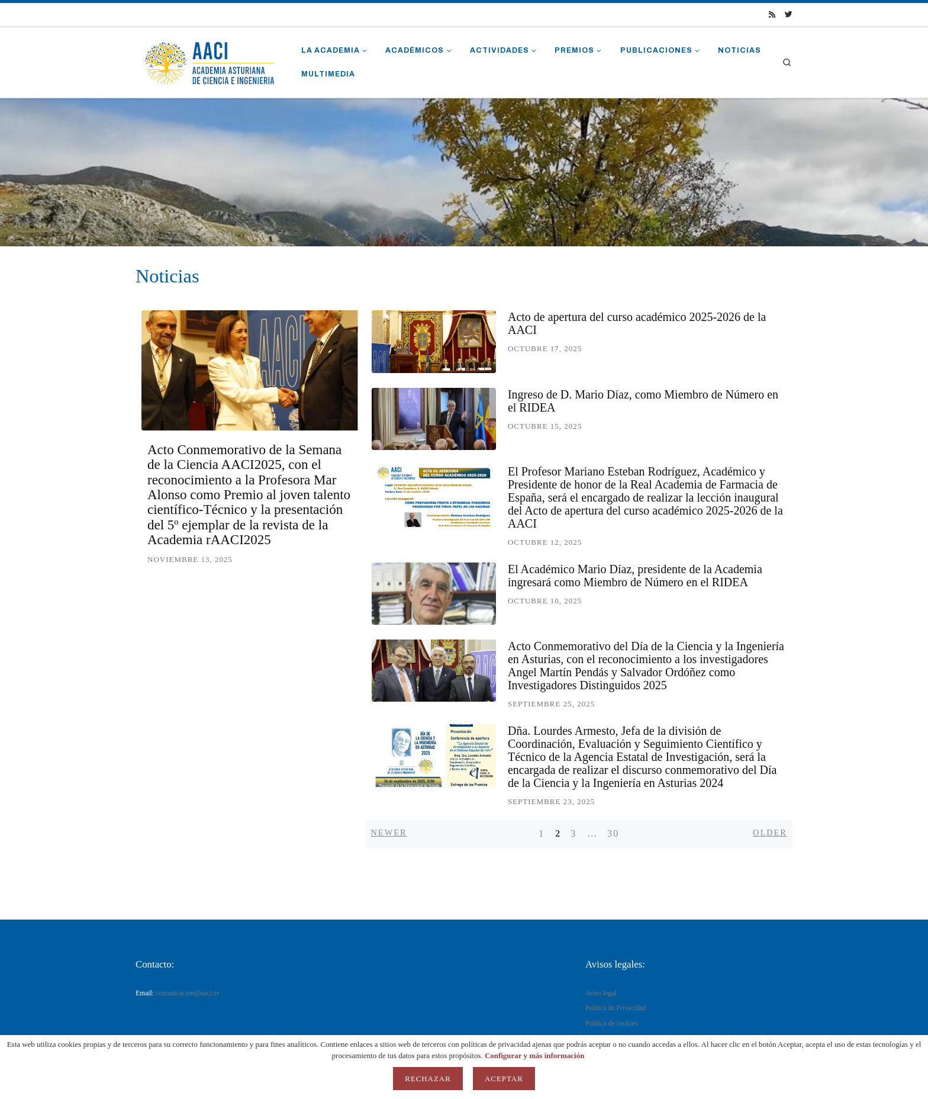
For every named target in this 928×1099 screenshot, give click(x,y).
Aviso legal (601, 993)
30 (613, 833)
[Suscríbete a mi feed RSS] (772, 15)
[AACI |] (209, 60)
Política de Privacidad (615, 1008)
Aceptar (504, 1078)
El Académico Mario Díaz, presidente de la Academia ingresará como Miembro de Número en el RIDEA (635, 576)
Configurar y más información (535, 1055)
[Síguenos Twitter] (788, 15)
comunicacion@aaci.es (188, 993)
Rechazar (428, 1078)
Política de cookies (611, 1023)
